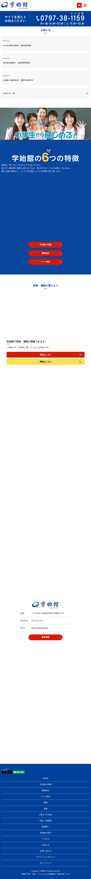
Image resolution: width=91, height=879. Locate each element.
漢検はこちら (45, 362)
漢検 (46, 809)
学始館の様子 (45, 833)
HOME (45, 778)
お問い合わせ (45, 851)
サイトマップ (45, 863)
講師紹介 (45, 253)
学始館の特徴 (45, 245)
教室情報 (45, 637)
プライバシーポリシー (45, 857)
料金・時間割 (45, 821)
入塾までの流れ (45, 815)
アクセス (45, 839)
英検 (46, 803)
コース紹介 (45, 262)
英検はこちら (45, 355)
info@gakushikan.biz (40, 628)
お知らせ (45, 845)
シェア (5, 769)
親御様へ (45, 827)
